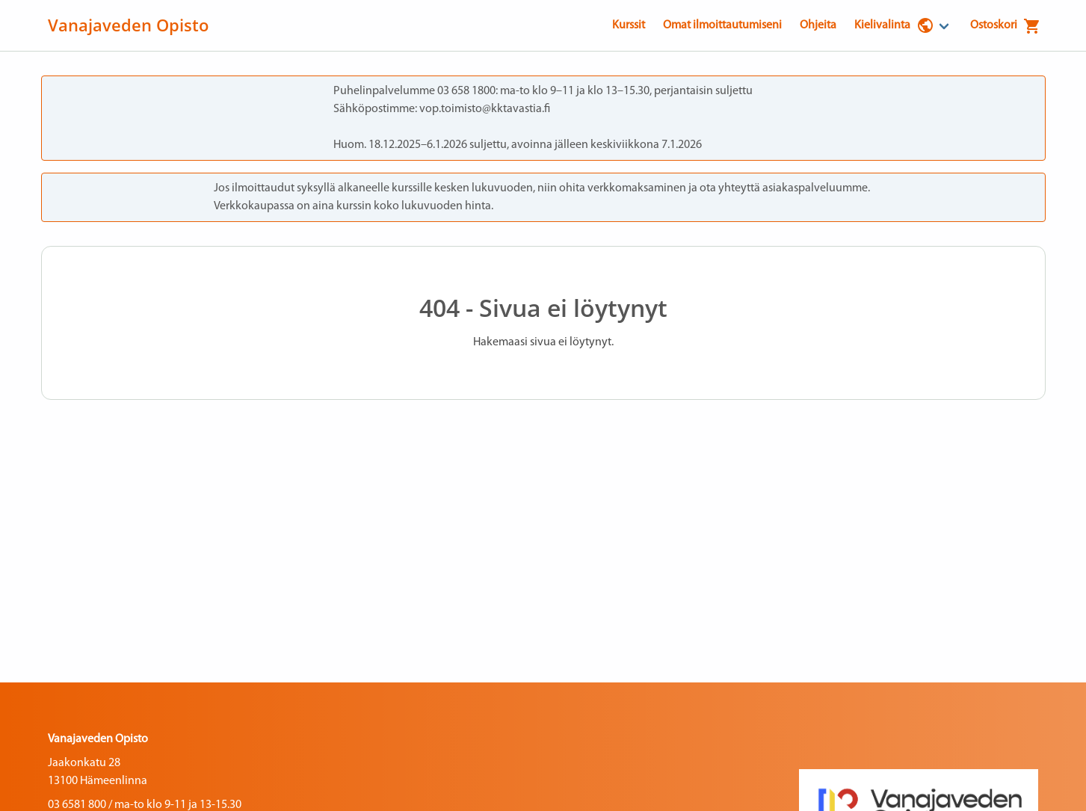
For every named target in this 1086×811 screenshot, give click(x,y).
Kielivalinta (894, 25)
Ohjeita (818, 25)
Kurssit (628, 25)
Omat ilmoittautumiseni (722, 25)
